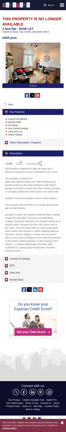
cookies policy (18, 428)
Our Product (13, 406)
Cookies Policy (52, 412)
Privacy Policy (13, 412)
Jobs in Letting (32, 415)
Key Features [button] (17, 111)
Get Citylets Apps (14, 409)
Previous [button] (20, 62)
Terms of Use (32, 409)
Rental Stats (17, 286)
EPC (12, 272)
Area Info (15, 279)
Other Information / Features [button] (27, 142)
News (57, 409)
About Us (26, 412)
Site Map (38, 412)
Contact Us (46, 409)
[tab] (33, 112)
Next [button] (46, 62)
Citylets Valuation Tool (33, 406)
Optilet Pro (52, 406)
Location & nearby (20, 265)
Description (16, 153)
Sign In (49, 4)
